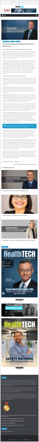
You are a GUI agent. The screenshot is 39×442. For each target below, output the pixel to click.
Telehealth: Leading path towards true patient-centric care (25, 164)
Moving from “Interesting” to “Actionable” (10, 161)
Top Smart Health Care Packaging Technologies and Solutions (12, 420)
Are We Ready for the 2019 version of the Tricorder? (14, 215)
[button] (19, 273)
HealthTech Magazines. (19, 439)
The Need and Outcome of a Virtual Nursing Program (15, 190)
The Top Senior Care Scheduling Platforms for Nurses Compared (12, 418)
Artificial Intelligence (6, 41)
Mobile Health (13, 41)
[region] (19, 275)
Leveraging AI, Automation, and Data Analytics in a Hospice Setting (18, 240)
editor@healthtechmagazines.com (7, 431)
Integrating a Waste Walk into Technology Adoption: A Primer (12, 425)
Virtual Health (18, 41)
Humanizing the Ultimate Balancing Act (8, 423)
